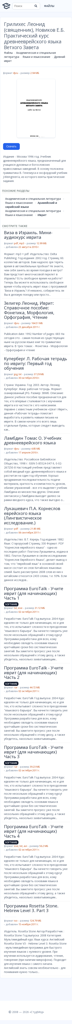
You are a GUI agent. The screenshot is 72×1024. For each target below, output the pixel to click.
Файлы (49, 6)
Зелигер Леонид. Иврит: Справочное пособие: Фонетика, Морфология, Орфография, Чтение (29, 310)
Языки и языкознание (36, 57)
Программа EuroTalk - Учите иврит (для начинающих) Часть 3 (33, 751)
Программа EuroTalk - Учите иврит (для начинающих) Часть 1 (33, 593)
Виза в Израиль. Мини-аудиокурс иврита (28, 235)
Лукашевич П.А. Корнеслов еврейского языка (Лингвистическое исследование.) (32, 515)
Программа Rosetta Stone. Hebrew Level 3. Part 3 (31, 908)
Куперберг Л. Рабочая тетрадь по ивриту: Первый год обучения (35, 363)
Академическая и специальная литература (33, 199)
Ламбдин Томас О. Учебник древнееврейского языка (33, 440)
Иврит (42, 215)
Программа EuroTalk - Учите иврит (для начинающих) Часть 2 (33, 672)
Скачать (11, 146)
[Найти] (36, 6)
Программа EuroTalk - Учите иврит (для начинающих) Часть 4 (33, 831)
